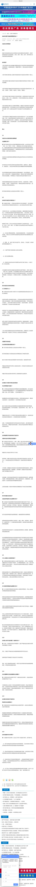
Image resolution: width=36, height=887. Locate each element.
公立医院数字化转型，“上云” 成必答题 (11, 799)
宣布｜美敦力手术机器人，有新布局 (10, 822)
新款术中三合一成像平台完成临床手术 (10, 832)
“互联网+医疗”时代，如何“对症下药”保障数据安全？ (17, 785)
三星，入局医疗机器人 (7, 824)
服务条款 (24, 879)
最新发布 (5, 842)
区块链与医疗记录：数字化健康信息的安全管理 (16, 784)
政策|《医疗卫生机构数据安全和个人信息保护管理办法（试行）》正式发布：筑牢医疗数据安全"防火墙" (16, 803)
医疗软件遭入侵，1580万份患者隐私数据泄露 (13, 808)
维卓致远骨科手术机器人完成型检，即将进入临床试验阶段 (15, 830)
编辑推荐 (5, 816)
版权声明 (29, 879)
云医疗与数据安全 (14, 33)
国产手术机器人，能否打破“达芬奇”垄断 (11, 819)
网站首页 (21, 1)
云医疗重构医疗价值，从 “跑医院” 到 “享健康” (13, 805)
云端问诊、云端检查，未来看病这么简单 (12, 812)
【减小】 (20, 40)
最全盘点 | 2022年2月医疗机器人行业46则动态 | (13, 839)
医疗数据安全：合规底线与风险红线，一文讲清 (14, 801)
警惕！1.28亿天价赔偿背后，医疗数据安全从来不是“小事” (16, 792)
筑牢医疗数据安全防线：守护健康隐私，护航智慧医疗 (15, 795)
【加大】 (17, 40)
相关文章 (6, 789)
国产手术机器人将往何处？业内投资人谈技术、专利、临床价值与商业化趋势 (16, 837)
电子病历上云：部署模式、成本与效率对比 (13, 797)
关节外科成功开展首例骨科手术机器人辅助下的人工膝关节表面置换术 (16, 828)
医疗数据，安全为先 (7, 810)
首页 (8, 33)
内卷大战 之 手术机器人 (7, 826)
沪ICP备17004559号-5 (21, 885)
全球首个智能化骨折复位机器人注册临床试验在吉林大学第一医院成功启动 (16, 835)
